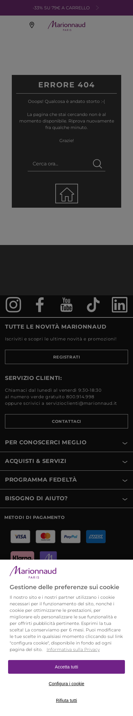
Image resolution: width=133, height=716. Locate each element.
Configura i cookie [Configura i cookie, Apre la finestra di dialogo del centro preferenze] (67, 691)
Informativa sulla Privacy (73, 657)
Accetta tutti (66, 674)
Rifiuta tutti (66, 708)
